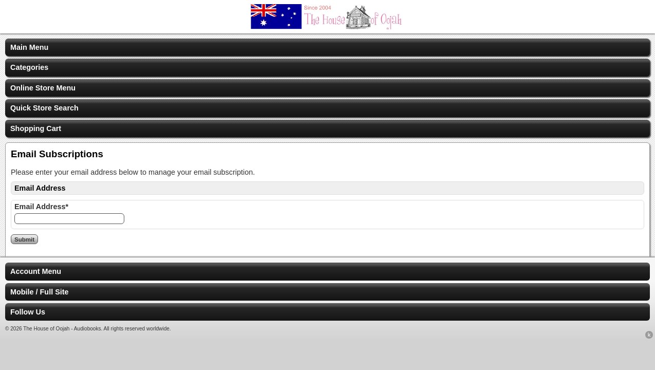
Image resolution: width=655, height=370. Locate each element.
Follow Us (27, 312)
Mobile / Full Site (39, 292)
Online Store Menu (43, 88)
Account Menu (35, 271)
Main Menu (29, 47)
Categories (29, 67)
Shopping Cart (35, 128)
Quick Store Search (44, 108)
